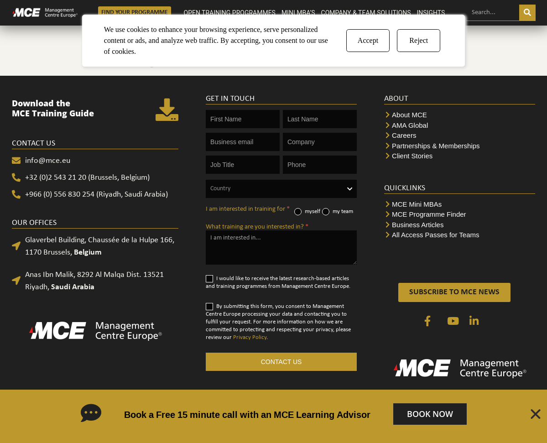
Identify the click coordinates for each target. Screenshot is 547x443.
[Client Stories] (459, 156)
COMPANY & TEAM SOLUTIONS (366, 12)
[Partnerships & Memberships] (459, 146)
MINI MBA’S (298, 12)
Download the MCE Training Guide (53, 108)
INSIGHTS (431, 12)
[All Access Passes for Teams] (459, 235)
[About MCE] (459, 115)
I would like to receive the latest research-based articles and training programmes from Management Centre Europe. (278, 282)
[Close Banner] (535, 414)
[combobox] (281, 189)
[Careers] (459, 135)
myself (307, 211)
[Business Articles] (459, 225)
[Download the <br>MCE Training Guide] (167, 110)
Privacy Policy (249, 337)
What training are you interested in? (257, 227)
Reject (418, 40)
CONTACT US (281, 361)
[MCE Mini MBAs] (459, 204)
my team (337, 211)
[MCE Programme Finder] (459, 214)
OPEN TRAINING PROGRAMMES (230, 12)
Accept (368, 40)
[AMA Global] (459, 125)
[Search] (527, 13)
